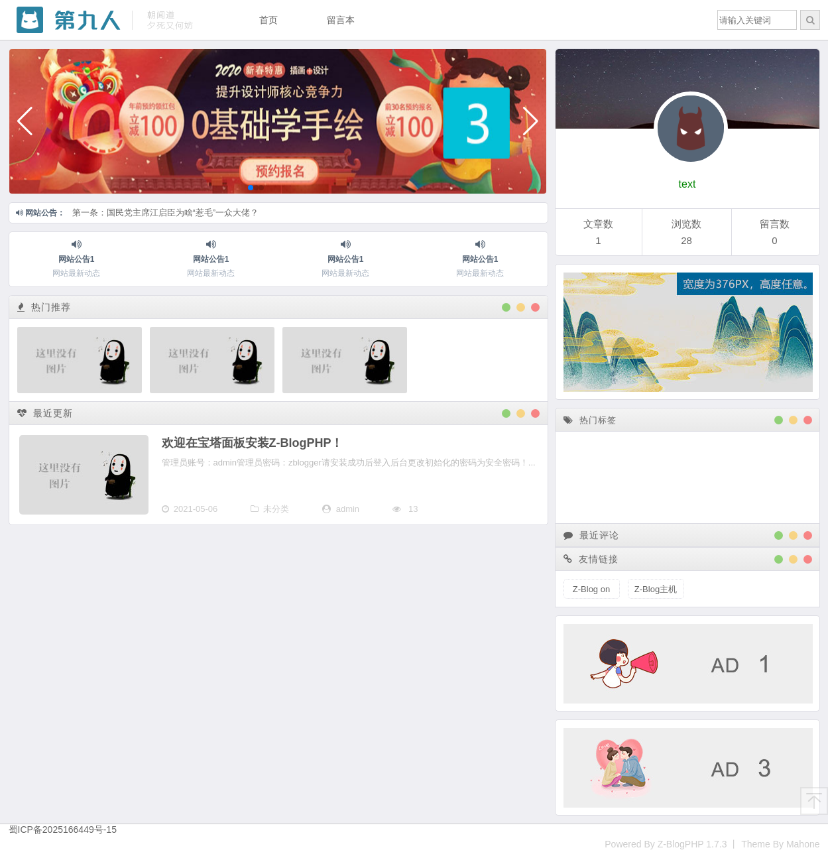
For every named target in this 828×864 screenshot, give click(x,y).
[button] (25, 121)
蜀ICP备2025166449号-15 (63, 829)
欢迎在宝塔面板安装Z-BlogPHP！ (252, 443)
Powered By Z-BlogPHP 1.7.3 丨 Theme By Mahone (712, 844)
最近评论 (591, 535)
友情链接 (591, 559)
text (687, 184)
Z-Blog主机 (655, 589)
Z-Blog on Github (591, 591)
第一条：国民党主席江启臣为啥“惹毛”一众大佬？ (165, 212)
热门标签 (590, 420)
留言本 (341, 20)
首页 (268, 20)
